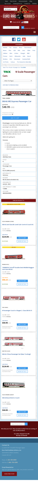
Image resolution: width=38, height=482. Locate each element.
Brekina (5, 59)
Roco (20, 47)
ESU (11, 59)
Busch (29, 56)
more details (22, 241)
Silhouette (18, 56)
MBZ (28, 53)
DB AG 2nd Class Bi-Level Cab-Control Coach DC (18, 224)
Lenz (23, 50)
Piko (10, 50)
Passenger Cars (16, 67)
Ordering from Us (17, 3)
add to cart (15, 118)
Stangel (23, 53)
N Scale (10, 67)
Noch (11, 56)
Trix (10, 47)
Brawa (15, 47)
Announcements (23, 1)
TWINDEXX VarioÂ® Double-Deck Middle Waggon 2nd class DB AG (18, 268)
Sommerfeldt (26, 59)
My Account (8, 3)
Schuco (13, 62)
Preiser (5, 56)
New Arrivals (13, 1)
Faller (28, 50)
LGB (14, 50)
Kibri (11, 53)
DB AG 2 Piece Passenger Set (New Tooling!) (16, 354)
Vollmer (5, 53)
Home (4, 67)
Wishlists (34, 3)
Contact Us (27, 3)
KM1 (19, 50)
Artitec (16, 53)
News (6, 1)
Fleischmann (27, 47)
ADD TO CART (22, 238)
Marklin (5, 47)
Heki (24, 56)
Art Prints (5, 62)
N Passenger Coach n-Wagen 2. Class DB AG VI (17, 310)
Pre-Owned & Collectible (24, 62)
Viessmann (17, 59)
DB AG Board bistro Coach (10, 398)
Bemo (4, 50)
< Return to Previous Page (10, 85)
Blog (31, 1)
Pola (34, 50)
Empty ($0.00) (16, 22)
